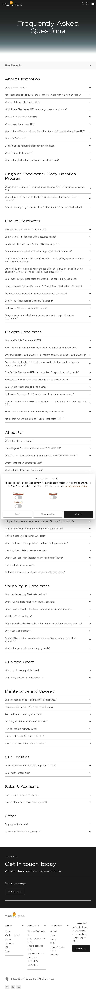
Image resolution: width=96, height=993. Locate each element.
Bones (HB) (33, 961)
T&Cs (52, 943)
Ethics (8, 939)
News (7, 951)
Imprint (53, 939)
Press (52, 935)
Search (82, 3)
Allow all (78, 514)
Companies (55, 954)
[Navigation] (93, 3)
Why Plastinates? (12, 935)
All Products (33, 965)
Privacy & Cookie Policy (76, 486)
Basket (88, 2)
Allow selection (48, 514)
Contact (53, 931)
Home (7, 931)
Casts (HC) (32, 957)
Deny (17, 514)
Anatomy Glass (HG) (36, 953)
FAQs (7, 947)
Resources (9, 943)
